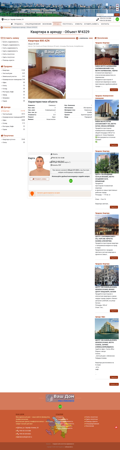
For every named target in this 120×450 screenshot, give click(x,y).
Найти (117, 15)
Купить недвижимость (65, 421)
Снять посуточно (92, 417)
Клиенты (78, 24)
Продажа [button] (19, 24)
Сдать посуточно (92, 419)
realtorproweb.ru (69, 446)
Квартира (7, 27)
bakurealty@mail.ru (24, 437)
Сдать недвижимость (64, 428)
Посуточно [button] (68, 24)
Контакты (105, 24)
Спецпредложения (33, 24)
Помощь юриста (92, 421)
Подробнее (114, 90)
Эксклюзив (47, 24)
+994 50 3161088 (105, 18)
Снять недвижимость (64, 426)
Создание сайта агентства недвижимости (63, 443)
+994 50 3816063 (105, 20)
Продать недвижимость (65, 424)
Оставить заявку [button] (91, 24)
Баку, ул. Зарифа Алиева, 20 (14, 19)
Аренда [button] (57, 24)
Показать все (114, 384)
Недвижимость (62, 419)
